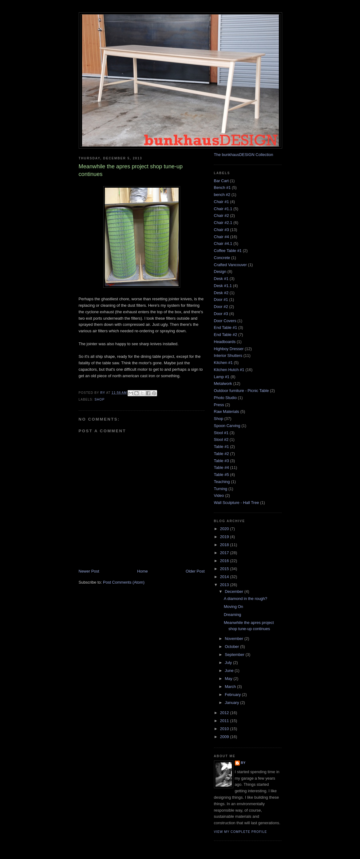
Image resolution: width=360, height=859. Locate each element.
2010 (225, 728)
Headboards (225, 341)
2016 (225, 560)
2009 (225, 736)
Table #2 (221, 453)
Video (219, 495)
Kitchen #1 (223, 362)
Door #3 (221, 313)
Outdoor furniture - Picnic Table (241, 390)
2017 (225, 552)
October (232, 646)
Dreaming (232, 614)
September (235, 654)
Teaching (222, 481)
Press (219, 404)
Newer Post (89, 571)
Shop (100, 399)
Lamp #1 (222, 376)
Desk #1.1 (223, 285)
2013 (225, 584)
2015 (225, 568)
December (234, 591)
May (229, 678)
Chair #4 (221, 236)
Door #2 (221, 306)
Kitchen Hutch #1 (229, 369)
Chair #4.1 (223, 243)
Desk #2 (221, 292)
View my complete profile (240, 831)
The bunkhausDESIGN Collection (243, 154)
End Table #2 (225, 334)
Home (142, 571)
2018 (225, 544)
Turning (220, 488)
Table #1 (221, 446)
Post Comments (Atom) (123, 582)
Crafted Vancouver (230, 264)
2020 (225, 528)
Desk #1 (221, 278)
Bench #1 (222, 187)
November (234, 638)
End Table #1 (225, 327)
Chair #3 (221, 229)
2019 (225, 536)
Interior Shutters (228, 355)
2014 (225, 576)
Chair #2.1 (223, 222)
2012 (225, 712)
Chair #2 (221, 215)
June (230, 670)
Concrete (222, 257)
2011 (225, 720)
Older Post (195, 571)
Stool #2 (221, 439)
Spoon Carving (227, 425)
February (233, 694)
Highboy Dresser (229, 348)
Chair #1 (221, 201)
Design (220, 271)
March (231, 686)
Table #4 (221, 467)
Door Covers (225, 320)
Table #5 (221, 474)
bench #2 (222, 194)
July (229, 662)
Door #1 (221, 299)
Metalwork (223, 383)
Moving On (233, 606)
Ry (243, 763)
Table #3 (221, 460)
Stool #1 (221, 432)
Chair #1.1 (223, 208)
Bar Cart (221, 180)
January (232, 702)
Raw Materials (226, 411)
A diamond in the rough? (245, 598)
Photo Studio (225, 397)
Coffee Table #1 (228, 250)
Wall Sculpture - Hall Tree (236, 502)
